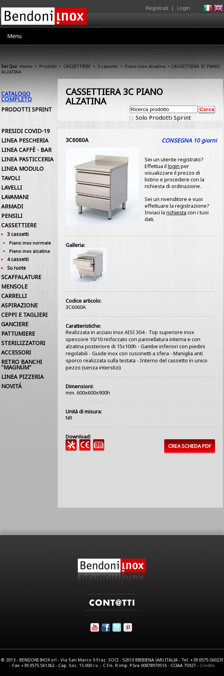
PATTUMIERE (18, 333)
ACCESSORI (16, 352)
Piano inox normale (30, 243)
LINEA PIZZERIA (22, 376)
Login (183, 7)
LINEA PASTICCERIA (27, 159)
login (174, 166)
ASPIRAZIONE (19, 305)
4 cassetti (18, 259)
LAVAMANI (15, 197)
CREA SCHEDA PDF (189, 445)
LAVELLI (11, 187)
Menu (14, 36)
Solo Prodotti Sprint (162, 117)
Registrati (157, 7)
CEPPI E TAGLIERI (24, 314)
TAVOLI (10, 178)
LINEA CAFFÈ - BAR (26, 149)
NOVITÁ (11, 386)
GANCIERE (14, 324)
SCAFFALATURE (21, 277)
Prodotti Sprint (26, 109)
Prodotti (48, 66)
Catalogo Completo (16, 96)
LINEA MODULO (22, 168)
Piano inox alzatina (145, 66)
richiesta (176, 212)
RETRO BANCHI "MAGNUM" (21, 364)
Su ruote (16, 268)
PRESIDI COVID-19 (25, 131)
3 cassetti (107, 66)
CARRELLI (14, 296)
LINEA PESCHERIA (24, 140)
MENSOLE (14, 286)
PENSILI (11, 215)
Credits (207, 665)
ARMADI (12, 206)
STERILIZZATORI (23, 343)
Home (26, 66)
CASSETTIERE (77, 66)
